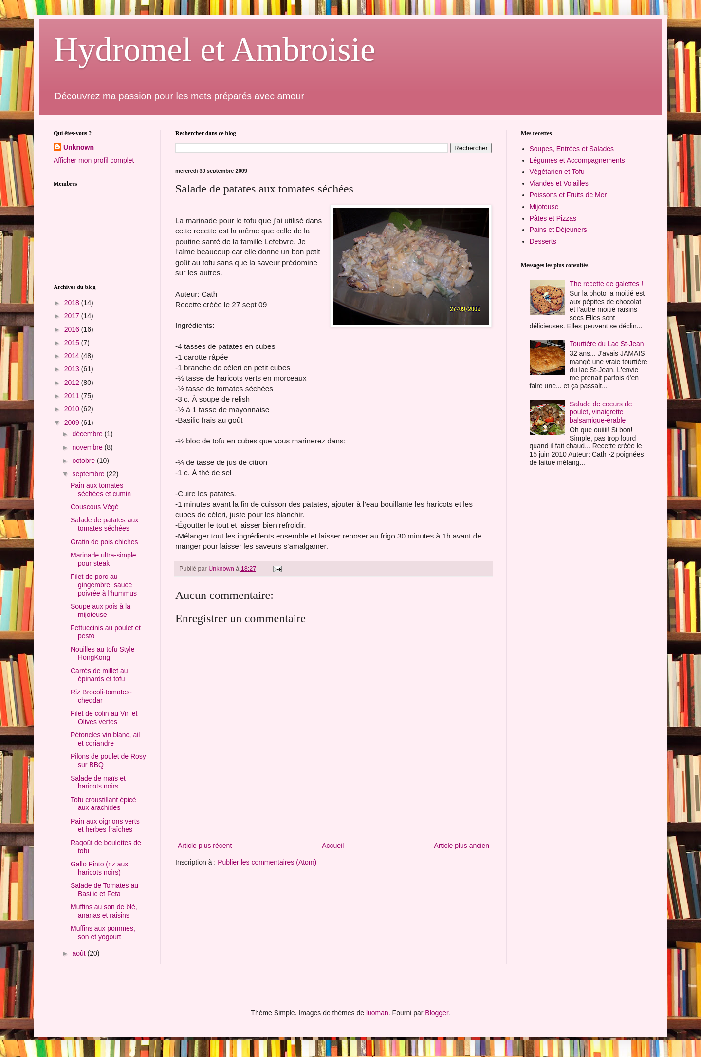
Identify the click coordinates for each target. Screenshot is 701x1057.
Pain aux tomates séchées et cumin (101, 489)
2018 (72, 303)
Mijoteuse (544, 207)
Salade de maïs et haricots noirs (98, 782)
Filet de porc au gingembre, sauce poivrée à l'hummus (104, 585)
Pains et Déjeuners (558, 229)
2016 (72, 329)
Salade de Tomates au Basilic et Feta (104, 890)
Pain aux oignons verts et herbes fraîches (105, 825)
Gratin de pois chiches (104, 542)
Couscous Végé (95, 507)
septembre (89, 474)
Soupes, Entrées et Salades (572, 149)
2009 (72, 422)
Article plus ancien (461, 845)
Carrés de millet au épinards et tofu (99, 675)
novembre (88, 447)
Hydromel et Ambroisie (214, 49)
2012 (72, 382)
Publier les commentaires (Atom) (267, 862)
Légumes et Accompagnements (577, 160)
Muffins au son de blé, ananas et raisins (104, 911)
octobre (84, 460)
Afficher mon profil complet (94, 160)
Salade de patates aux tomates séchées (104, 524)
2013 (72, 369)
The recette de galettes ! (606, 284)
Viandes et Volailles (559, 183)
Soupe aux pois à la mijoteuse (100, 610)
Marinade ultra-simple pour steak (103, 559)
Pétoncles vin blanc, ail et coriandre (105, 739)
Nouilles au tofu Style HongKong (103, 653)
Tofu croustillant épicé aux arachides (103, 804)
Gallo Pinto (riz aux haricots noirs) (99, 868)
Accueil (333, 845)
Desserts (543, 241)
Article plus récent (205, 845)
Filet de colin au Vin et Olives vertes (104, 718)
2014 (72, 356)
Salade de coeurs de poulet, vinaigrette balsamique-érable (601, 412)
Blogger (436, 1013)
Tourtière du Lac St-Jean (607, 343)
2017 (72, 316)
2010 (72, 409)
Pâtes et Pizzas (553, 218)
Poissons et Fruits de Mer (568, 195)
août (79, 953)
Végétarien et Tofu (557, 171)
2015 (72, 342)
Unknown (78, 147)
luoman (377, 1013)
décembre (88, 434)
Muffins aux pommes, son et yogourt (103, 932)
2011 (72, 396)
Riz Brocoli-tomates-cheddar (101, 696)
